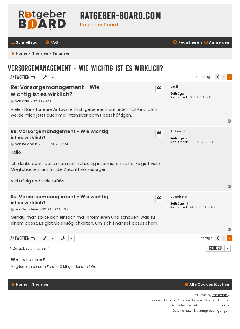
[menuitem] (51, 42)
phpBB (173, 300)
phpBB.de (222, 305)
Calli (174, 87)
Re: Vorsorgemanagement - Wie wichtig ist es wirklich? (55, 91)
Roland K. (178, 131)
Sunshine (178, 197)
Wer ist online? (28, 260)
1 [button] (223, 76)
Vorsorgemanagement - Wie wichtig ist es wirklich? (85, 68)
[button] (217, 77)
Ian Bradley (220, 295)
